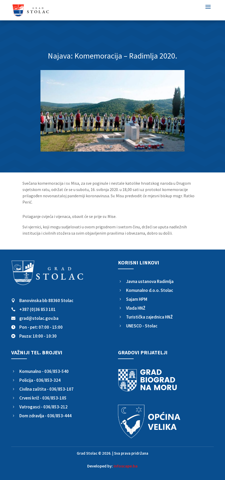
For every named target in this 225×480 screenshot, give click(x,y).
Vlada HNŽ (135, 308)
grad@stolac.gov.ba (38, 318)
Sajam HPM (136, 299)
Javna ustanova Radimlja (150, 281)
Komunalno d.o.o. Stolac (149, 290)
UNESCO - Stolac (141, 326)
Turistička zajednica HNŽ (149, 317)
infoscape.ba (126, 466)
